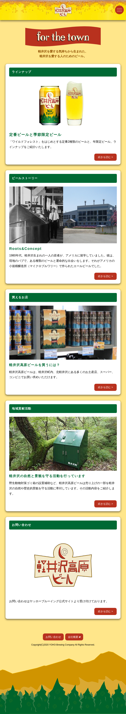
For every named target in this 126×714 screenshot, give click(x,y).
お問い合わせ (53, 636)
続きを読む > (105, 157)
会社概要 (73, 636)
